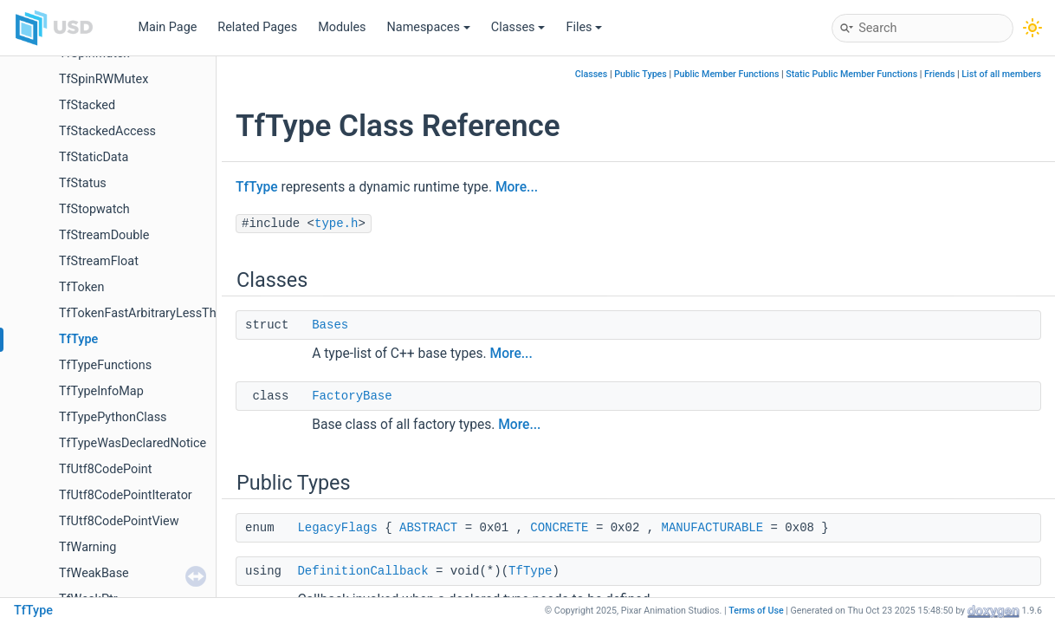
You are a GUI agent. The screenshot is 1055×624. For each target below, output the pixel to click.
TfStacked (87, 105)
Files (584, 27)
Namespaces (428, 27)
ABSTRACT (428, 528)
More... (516, 187)
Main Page (167, 27)
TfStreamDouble (104, 235)
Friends (939, 74)
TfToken (81, 287)
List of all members (1001, 74)
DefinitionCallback (362, 571)
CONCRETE (559, 528)
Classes (518, 27)
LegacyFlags (337, 528)
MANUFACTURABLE (713, 528)
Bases (330, 325)
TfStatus (83, 183)
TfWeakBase (94, 573)
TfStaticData (93, 157)
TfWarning (87, 547)
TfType (78, 339)
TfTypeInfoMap (101, 391)
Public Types (640, 74)
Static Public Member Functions (851, 74)
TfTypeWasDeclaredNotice (132, 443)
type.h (336, 224)
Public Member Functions (727, 74)
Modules (342, 27)
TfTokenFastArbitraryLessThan (144, 313)
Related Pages (257, 27)
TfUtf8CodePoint (105, 469)
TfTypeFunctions (105, 365)
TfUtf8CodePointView (119, 521)
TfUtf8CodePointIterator (125, 495)
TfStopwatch (94, 209)
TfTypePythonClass (113, 417)
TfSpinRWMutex (103, 79)
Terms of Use (756, 610)
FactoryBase (352, 396)
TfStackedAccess (107, 131)
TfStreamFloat (99, 261)
